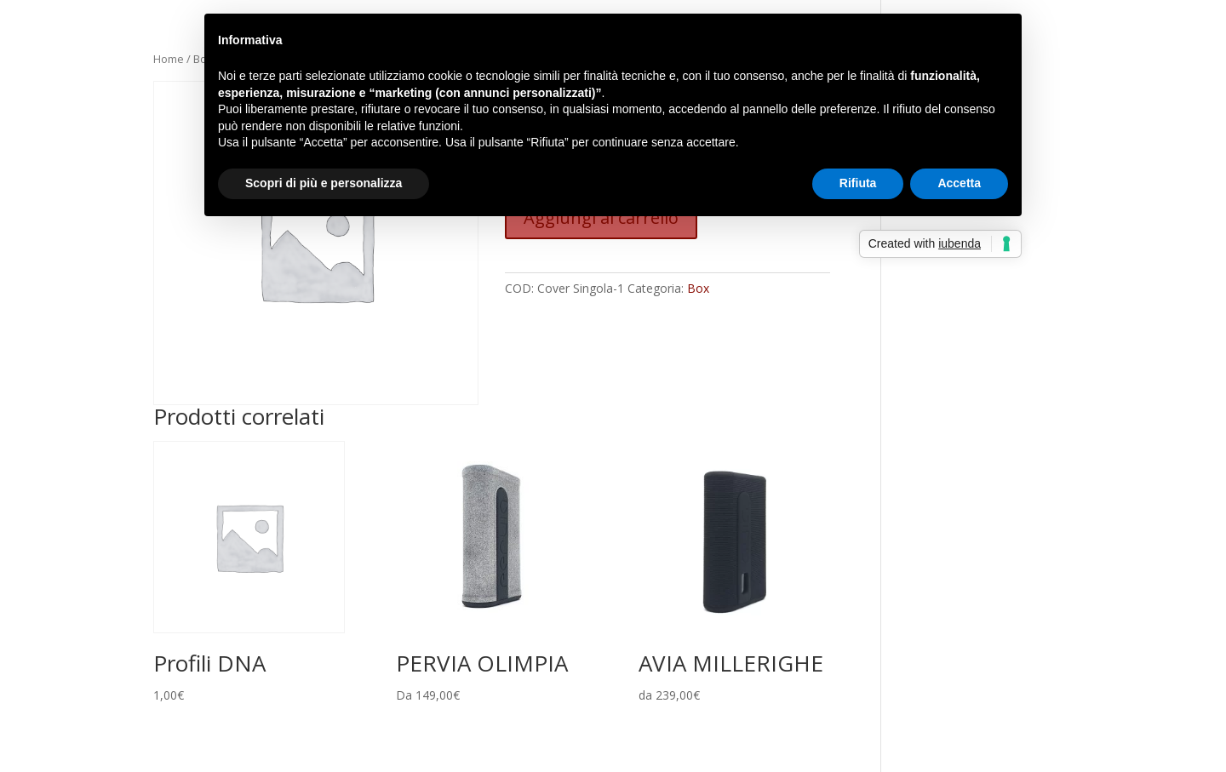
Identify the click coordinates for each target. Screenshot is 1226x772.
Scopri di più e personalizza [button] (323, 183)
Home (168, 58)
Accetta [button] (959, 183)
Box (698, 288)
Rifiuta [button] (858, 183)
